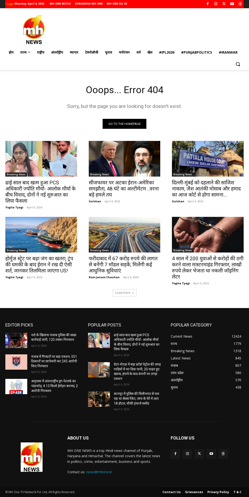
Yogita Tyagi (14, 207)
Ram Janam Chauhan (104, 277)
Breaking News (16, 174)
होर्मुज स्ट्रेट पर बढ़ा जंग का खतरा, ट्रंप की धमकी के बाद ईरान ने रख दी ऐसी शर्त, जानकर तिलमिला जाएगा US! (39, 265)
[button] (238, 64)
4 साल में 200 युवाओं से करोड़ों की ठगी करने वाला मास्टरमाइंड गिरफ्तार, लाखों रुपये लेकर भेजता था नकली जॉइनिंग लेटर (207, 268)
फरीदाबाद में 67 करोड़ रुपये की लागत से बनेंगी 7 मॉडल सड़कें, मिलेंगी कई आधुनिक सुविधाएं (123, 265)
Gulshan (95, 201)
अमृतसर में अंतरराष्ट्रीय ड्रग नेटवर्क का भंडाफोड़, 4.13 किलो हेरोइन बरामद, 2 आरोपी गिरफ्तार (54, 386)
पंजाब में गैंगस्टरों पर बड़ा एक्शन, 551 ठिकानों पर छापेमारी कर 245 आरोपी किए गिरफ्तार (54, 361)
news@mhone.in (99, 472)
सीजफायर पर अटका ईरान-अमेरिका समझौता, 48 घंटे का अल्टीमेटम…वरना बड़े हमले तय (124, 189)
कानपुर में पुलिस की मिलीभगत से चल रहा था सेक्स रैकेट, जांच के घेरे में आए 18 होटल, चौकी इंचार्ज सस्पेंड (136, 398)
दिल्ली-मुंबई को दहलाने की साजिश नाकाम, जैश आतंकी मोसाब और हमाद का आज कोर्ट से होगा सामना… (206, 189)
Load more (124, 293)
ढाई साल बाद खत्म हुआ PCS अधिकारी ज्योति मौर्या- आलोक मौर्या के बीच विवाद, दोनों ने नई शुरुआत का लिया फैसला (40, 192)
